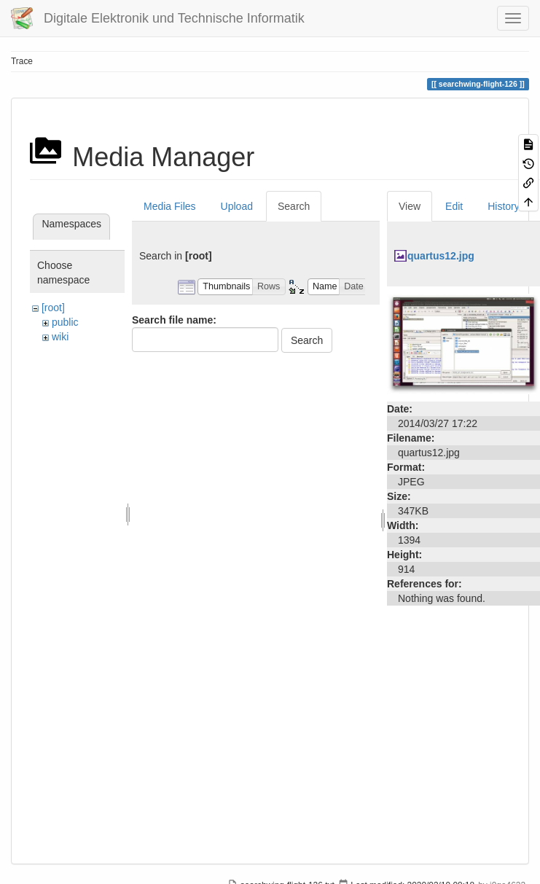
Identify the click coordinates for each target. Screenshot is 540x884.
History (504, 206)
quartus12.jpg (440, 256)
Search (294, 206)
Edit (454, 206)
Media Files (170, 206)
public (65, 322)
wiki (60, 337)
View (409, 206)
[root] (53, 307)
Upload (237, 206)
